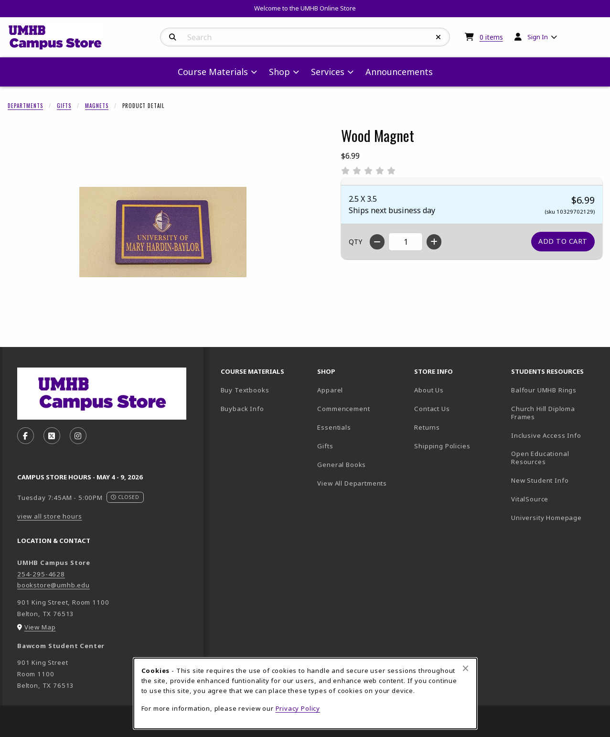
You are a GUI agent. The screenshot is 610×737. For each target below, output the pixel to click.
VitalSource (555, 498)
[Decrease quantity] (377, 241)
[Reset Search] (438, 37)
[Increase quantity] (434, 241)
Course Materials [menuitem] (213, 71)
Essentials (334, 427)
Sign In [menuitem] (537, 37)
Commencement (343, 408)
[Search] (172, 37)
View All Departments (352, 483)
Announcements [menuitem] (399, 71)
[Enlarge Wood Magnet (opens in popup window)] (162, 231)
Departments (25, 105)
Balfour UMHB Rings (555, 389)
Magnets (96, 105)
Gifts (64, 105)
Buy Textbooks (245, 390)
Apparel (330, 390)
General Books (341, 464)
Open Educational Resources (540, 457)
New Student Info (539, 480)
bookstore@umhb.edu (53, 585)
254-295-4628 (41, 574)
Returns (427, 427)
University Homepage (555, 517)
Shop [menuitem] (279, 71)
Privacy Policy (298, 708)
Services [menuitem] (327, 71)
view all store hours (49, 516)
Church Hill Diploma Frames (555, 412)
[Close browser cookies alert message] (465, 668)
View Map (40, 627)
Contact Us (431, 408)
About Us (429, 390)
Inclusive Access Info (546, 435)
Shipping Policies (442, 446)
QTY (355, 241)
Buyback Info (242, 408)
